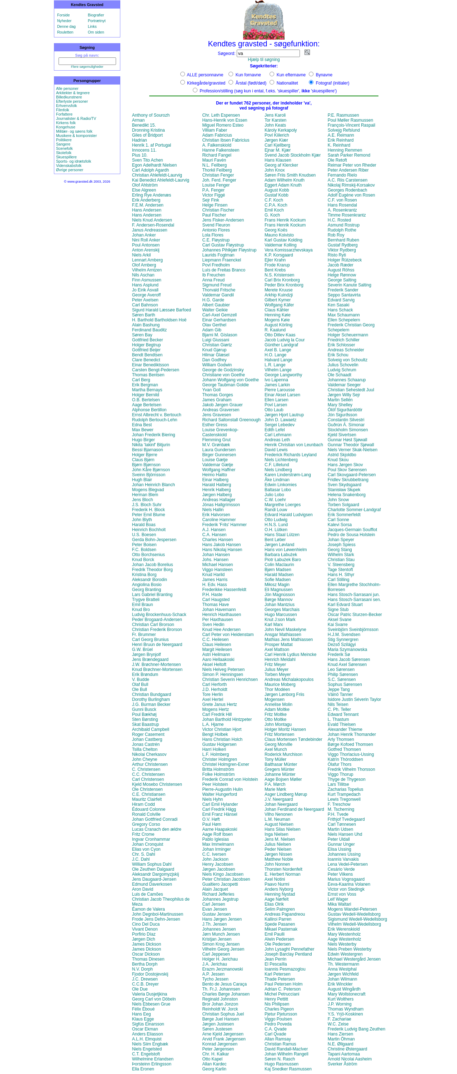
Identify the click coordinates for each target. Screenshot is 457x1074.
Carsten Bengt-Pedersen (155, 369)
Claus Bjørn (143, 459)
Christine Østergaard (347, 1049)
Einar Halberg (215, 479)
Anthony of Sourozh (151, 115)
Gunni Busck (144, 709)
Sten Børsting (145, 719)
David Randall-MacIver (286, 1049)
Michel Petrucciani (282, 994)
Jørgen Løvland (279, 544)
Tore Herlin (212, 694)
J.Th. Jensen (214, 924)
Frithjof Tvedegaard (346, 819)
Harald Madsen (279, 574)
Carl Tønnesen (342, 824)
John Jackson (215, 859)
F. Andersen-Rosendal (153, 225)
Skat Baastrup (145, 724)
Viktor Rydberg (342, 250)
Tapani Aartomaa (344, 1054)
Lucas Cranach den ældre (156, 829)
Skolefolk (63, 153)
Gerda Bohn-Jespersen (154, 539)
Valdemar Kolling (281, 245)
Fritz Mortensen (279, 734)
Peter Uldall (339, 839)
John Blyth (142, 519)
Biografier (96, 15)
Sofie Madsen (278, 579)
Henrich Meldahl (280, 659)
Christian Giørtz (217, 344)
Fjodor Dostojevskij (150, 974)
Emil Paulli (275, 934)
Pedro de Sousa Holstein (351, 534)
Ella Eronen (143, 1069)
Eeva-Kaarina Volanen (349, 884)
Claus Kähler (277, 309)
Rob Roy (336, 235)
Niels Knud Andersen (152, 220)
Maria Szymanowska (347, 649)
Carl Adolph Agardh (150, 170)
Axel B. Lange (278, 349)
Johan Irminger (216, 849)
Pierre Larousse (280, 389)
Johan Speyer (341, 539)
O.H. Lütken (276, 529)
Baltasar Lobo (278, 489)
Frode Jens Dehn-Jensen (156, 919)
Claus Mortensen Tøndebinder (293, 739)
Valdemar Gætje (217, 464)
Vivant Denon (145, 929)
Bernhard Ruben (343, 240)
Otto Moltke (275, 719)
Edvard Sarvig (341, 299)
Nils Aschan (143, 275)
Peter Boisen (144, 544)
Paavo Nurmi (277, 884)
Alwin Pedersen (279, 939)
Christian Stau (341, 559)
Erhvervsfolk (66, 105)
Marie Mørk (275, 789)
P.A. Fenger (213, 190)
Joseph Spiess (342, 544)
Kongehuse (65, 127)
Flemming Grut (216, 439)
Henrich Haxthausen (221, 614)
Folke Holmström (218, 774)
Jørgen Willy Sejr (344, 394)
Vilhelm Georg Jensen (223, 949)
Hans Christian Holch (222, 739)
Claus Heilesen (216, 644)
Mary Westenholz (344, 934)
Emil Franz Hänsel (219, 814)
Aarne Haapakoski (219, 829)
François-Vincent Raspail (351, 125)
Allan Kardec (214, 1064)
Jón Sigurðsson (342, 414)
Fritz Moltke (276, 714)
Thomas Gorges (217, 394)
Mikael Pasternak (281, 929)
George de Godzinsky (222, 369)
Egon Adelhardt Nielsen (154, 165)
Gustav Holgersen (219, 744)
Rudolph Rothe (342, 230)
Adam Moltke (277, 709)
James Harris (214, 579)
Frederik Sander (343, 289)
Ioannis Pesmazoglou (285, 969)
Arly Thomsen (341, 739)
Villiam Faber (214, 130)
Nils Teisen (338, 704)
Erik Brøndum (145, 674)
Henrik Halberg (216, 489)
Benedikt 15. (144, 125)
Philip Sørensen (343, 674)
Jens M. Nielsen (280, 839)
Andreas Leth (277, 439)
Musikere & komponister (76, 135)
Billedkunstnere (69, 97)
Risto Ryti (337, 255)
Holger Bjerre (144, 454)
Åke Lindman (277, 479)
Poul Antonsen (146, 245)
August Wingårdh (344, 989)
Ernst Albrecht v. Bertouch (156, 414)
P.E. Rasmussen (343, 115)
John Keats (275, 125)
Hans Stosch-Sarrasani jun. (354, 594)
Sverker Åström (342, 1064)
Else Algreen (144, 190)
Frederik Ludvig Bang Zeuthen (356, 1029)
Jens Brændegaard (150, 659)
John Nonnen (277, 864)
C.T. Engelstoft (146, 1054)
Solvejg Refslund (344, 130)
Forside (63, 15)
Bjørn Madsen (278, 569)
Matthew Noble (279, 859)
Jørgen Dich (143, 939)
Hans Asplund (145, 285)
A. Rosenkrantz (342, 210)
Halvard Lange (278, 359)
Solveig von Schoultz (347, 359)
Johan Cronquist (147, 844)
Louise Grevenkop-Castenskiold (220, 432)
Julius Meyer (276, 669)
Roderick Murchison (283, 754)
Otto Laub (274, 409)
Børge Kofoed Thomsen (350, 744)
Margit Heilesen (217, 649)
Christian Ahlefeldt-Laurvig (157, 175)
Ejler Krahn (275, 260)
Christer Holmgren (219, 759)
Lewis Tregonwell (344, 799)
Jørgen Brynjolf (146, 654)
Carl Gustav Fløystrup (223, 245)
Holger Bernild (145, 394)
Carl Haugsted (216, 599)
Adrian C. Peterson (283, 989)
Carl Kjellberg (277, 145)
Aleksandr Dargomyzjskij (155, 874)
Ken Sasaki (339, 304)
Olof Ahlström (145, 185)
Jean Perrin (275, 959)
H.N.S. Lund (276, 524)
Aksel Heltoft (214, 664)
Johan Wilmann (342, 979)
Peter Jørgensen (218, 1049)
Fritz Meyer (275, 664)
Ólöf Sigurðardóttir (345, 409)
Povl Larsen (276, 404)
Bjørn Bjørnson (146, 464)
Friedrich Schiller (344, 339)
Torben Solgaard (343, 504)
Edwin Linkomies (281, 484)
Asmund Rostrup (344, 225)
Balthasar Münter (281, 764)
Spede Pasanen (280, 924)
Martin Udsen (340, 829)
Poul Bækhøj (144, 714)
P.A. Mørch (275, 784)
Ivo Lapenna (276, 379)
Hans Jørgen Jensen (222, 919)
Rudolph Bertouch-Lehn (154, 419)
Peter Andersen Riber (348, 170)
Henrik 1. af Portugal (151, 145)
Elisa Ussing (339, 849)
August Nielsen (279, 824)
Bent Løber (275, 539)
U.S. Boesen (144, 534)
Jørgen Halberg (217, 494)
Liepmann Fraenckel (221, 260)
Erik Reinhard (341, 140)
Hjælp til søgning (264, 59)
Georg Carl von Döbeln (154, 999)
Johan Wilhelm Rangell (286, 1054)
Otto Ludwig (276, 519)
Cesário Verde (341, 869)
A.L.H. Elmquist (147, 1039)
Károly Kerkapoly (281, 130)
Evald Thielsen (342, 724)
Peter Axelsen (145, 299)
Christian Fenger (218, 175)
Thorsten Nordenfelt (283, 869)
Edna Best (142, 424)
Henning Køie (278, 314)
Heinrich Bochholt (149, 529)
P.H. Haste (212, 594)
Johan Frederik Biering (153, 434)
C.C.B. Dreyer (145, 984)
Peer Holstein (215, 784)
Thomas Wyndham (346, 1009)
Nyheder (64, 21)
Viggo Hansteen (217, 569)
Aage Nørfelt (276, 899)
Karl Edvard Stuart (345, 604)
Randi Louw (276, 509)
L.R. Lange (275, 364)
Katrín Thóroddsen (345, 759)
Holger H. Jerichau (219, 959)
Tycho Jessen (215, 979)
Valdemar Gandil (218, 294)
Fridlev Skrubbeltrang (348, 479)
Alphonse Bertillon (149, 409)
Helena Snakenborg (347, 494)
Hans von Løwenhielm (286, 549)
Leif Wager (338, 899)
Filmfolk (62, 110)
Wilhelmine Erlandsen (153, 1059)
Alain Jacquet (215, 889)
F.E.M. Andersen (148, 205)
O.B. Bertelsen (146, 399)
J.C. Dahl (141, 859)
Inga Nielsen (276, 834)
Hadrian (139, 140)
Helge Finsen (214, 205)
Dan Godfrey (214, 359)
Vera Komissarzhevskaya (289, 250)
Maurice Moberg (280, 684)
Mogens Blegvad (148, 489)
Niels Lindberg (278, 469)
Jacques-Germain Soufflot (352, 529)
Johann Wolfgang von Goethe (230, 379)
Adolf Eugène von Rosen (351, 195)
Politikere (64, 140)
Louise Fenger (216, 185)
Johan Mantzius (280, 604)
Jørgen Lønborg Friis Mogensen (284, 697)
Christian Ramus (280, 1044)
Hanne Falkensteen (220, 150)
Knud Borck (143, 559)
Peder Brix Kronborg (284, 285)
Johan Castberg (147, 739)
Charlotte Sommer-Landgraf (354, 509)
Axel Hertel (212, 699)
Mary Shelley (340, 404)
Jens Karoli (275, 115)
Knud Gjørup (214, 349)
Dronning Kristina (148, 130)
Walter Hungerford (219, 794)
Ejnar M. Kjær (278, 150)
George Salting (342, 280)
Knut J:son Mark (280, 619)
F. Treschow (339, 804)
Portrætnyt (97, 21)
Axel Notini (275, 879)
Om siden (96, 32)
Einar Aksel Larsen (282, 394)
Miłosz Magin (277, 584)
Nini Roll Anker (146, 240)
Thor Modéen (277, 689)
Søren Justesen (217, 1029)
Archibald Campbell (150, 729)
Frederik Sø (339, 654)
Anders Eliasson (147, 1034)
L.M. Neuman (277, 819)
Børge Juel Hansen (220, 1019)
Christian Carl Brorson (153, 624)
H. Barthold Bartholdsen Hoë (159, 319)
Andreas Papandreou (285, 914)
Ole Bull (139, 689)
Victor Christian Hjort (221, 729)
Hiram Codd (143, 804)
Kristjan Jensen (216, 939)
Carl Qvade (275, 1034)
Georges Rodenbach (347, 190)
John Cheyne (144, 759)
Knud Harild (213, 574)
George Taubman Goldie (225, 384)
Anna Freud (213, 280)
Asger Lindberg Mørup (286, 794)
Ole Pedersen (278, 944)
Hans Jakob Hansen (221, 544)
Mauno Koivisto (279, 235)
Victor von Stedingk (346, 889)
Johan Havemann (219, 609)
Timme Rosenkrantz (347, 215)
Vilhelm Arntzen (147, 270)
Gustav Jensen (216, 914)
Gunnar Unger (341, 844)
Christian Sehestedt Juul (351, 389)
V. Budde (140, 679)
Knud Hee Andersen (221, 629)
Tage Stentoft (340, 569)
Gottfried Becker (147, 339)
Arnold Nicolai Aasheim (350, 1059)
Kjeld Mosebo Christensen (157, 784)
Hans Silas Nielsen (283, 829)
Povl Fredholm (216, 265)
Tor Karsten (275, 120)
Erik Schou (338, 354)
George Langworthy (283, 374)
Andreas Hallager (218, 499)
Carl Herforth (214, 684)
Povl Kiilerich (277, 135)
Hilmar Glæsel (215, 354)
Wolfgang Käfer (279, 304)
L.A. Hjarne (213, 724)
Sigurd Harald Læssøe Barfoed (161, 309)
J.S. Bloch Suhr (147, 504)
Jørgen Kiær (276, 140)
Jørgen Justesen (218, 1024)
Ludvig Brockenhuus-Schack (159, 614)
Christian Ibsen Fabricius (225, 140)
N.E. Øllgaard (340, 1044)
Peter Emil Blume (148, 514)
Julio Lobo (274, 494)
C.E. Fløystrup (216, 240)
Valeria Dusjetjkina (149, 994)
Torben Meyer (278, 674)
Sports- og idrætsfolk (73, 161)
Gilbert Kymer (278, 299)
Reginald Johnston (219, 999)
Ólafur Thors (339, 764)
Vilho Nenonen (279, 814)
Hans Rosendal (342, 205)
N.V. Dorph (142, 969)
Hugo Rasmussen (281, 1064)
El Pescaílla (276, 964)
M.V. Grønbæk (216, 444)
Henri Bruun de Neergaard (157, 644)
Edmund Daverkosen (152, 884)
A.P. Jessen (213, 974)
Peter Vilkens (340, 874)
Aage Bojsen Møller (283, 779)
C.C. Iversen (214, 854)
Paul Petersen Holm (284, 984)
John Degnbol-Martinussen (157, 914)
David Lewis (276, 449)
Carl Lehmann (278, 434)
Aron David (142, 889)
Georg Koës (276, 230)
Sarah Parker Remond (349, 155)
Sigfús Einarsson (148, 1024)
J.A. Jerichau (214, 964)
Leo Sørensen (341, 669)
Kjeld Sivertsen (342, 434)
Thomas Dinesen (148, 959)
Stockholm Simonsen (348, 429)
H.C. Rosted (339, 220)
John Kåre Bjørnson (151, 469)
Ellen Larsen (276, 399)
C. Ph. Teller (339, 709)
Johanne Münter (280, 774)
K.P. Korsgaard (279, 255)
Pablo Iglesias (215, 839)
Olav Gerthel (214, 324)
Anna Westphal (342, 969)
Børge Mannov (279, 599)
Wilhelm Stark (341, 554)
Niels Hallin (213, 509)
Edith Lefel (275, 429)
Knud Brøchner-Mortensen (157, 669)
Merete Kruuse (279, 289)
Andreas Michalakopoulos (289, 679)
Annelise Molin (278, 704)
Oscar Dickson (146, 954)
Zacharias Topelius (345, 789)
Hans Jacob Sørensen (349, 659)
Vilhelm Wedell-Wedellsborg (354, 924)
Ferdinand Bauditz (149, 329)
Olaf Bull (140, 684)
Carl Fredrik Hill (217, 714)
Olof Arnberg (144, 265)
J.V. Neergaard (279, 799)
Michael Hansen (217, 564)
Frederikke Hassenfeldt (224, 589)
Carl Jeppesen (216, 954)
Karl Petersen (278, 974)
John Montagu (278, 724)
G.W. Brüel (142, 649)
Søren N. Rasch (280, 1059)
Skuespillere (66, 157)
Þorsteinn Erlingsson (151, 1064)
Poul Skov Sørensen (347, 469)
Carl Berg (141, 379)
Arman (138, 120)
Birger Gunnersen (219, 454)
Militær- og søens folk (74, 131)
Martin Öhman (341, 1039)
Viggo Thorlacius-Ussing (351, 754)
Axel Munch (276, 749)
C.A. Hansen (214, 534)
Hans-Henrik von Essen (224, 120)
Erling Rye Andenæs (151, 195)
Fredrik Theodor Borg (152, 569)
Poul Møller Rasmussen (350, 120)
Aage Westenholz (344, 939)
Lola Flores (212, 235)
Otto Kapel (212, 1059)
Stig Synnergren (343, 639)
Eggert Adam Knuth (283, 185)
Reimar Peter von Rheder (352, 165)
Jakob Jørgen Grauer (222, 404)
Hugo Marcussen (281, 614)
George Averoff (146, 294)
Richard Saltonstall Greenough (231, 419)
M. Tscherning (341, 809)
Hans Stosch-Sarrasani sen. (354, 599)
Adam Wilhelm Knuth (285, 180)
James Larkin (277, 384)
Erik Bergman (145, 384)
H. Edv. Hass (214, 584)
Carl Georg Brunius (150, 639)
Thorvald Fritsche (218, 289)
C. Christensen (146, 769)
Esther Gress (214, 424)
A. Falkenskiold (216, 145)
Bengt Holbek (215, 734)
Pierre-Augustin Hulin (222, 789)
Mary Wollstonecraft (347, 994)
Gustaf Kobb (276, 195)
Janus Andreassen (149, 230)
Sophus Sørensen (345, 684)
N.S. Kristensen (279, 275)
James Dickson (146, 944)
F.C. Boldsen (144, 549)
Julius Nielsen (278, 844)
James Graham (216, 399)
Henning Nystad (280, 894)
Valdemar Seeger (344, 384)
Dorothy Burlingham (151, 699)
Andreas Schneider (346, 349)
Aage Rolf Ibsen (217, 834)
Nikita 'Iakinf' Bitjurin (151, 444)
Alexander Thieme (345, 729)
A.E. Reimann (341, 135)
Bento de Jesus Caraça (224, 984)
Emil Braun (142, 604)
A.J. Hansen (213, 529)
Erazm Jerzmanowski (222, 969)
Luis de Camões (147, 894)
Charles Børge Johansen (226, 994)
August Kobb (277, 190)
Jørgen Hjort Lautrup (284, 414)
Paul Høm (211, 824)
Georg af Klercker (281, 165)
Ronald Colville (146, 814)
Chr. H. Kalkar (215, 1054)
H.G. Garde (213, 299)
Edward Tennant (343, 714)
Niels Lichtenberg (281, 459)
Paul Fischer (214, 215)
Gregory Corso (146, 824)
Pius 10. (139, 155)
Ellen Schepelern (344, 319)
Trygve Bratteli (146, 599)
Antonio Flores (216, 230)
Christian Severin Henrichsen (229, 679)
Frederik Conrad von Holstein (230, 779)
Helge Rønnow (342, 275)
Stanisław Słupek (344, 489)
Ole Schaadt (339, 374)
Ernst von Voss (342, 894)
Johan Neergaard (281, 804)
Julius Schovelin (343, 364)
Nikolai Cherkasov (149, 754)
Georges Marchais (282, 609)
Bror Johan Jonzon (220, 1004)
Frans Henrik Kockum (285, 220)
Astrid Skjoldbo (342, 454)
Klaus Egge (143, 1019)
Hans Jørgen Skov (345, 464)
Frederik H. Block (148, 509)
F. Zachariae (339, 1019)
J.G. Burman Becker (151, 704)
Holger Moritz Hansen (285, 729)
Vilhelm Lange (278, 369)
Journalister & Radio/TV (76, 118)
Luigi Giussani (215, 339)
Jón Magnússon (280, 594)
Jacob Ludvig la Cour (285, 339)
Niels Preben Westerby (350, 949)
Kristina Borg (144, 574)
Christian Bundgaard (151, 694)
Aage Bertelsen (146, 404)
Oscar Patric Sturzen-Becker (355, 614)
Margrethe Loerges (283, 504)
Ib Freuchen (213, 275)
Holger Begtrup (146, 344)
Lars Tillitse (338, 784)
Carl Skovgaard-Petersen (352, 474)
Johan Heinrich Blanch (153, 484)
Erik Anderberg (146, 200)
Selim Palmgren (280, 909)
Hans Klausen (278, 160)
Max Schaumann (344, 314)
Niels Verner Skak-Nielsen (352, 449)
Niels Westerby (342, 944)
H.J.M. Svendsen (344, 634)
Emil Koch (274, 210)
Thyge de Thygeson (347, 779)
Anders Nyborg (279, 889)
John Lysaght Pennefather (290, 949)
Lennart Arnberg (147, 260)
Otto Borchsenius (148, 554)
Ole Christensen (147, 789)
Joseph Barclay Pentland (288, 954)
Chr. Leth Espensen (221, 115)
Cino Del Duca (146, 924)
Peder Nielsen (278, 849)
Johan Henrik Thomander (352, 734)
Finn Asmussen (146, 280)
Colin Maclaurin (279, 564)
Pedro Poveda (278, 1024)
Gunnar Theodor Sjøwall (351, 444)
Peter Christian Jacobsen (226, 879)
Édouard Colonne (148, 809)
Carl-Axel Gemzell (219, 314)
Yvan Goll (211, 389)
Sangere (63, 144)
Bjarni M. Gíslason (219, 334)
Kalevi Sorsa (340, 524)
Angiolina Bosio (147, 584)
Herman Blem (145, 494)
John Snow (338, 499)
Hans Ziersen (340, 1034)
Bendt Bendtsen (147, 354)
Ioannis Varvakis (343, 859)
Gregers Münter (280, 769)
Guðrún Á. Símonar (346, 424)
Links (92, 26)
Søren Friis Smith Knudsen (290, 175)
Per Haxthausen (217, 619)
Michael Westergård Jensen (354, 959)
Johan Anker (144, 235)
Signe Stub (338, 609)
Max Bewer (143, 429)
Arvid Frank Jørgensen (223, 1039)
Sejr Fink (210, 200)
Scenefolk (64, 148)
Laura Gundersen (218, 449)
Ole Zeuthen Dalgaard (153, 869)
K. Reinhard (339, 145)
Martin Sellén (340, 399)
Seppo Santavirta (344, 294)
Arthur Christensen (150, 764)
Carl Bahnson (145, 304)
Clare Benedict (146, 359)
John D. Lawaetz (280, 419)
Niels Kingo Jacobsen (222, 874)
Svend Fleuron (216, 225)
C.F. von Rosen (342, 200)
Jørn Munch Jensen (221, 934)
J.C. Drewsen (145, 979)
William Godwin (217, 364)
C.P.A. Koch (276, 205)
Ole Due (140, 989)
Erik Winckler (340, 984)
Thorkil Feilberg (217, 170)
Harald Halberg (216, 484)
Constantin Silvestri (346, 419)
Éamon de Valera (148, 909)
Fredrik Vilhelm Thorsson (351, 769)
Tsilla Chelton (144, 749)
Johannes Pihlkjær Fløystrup (229, 250)
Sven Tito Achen (147, 160)
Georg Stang (340, 549)
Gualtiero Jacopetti (220, 884)
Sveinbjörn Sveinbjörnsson (353, 629)
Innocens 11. (144, 150)
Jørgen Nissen (278, 854)
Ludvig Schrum (342, 369)
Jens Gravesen (216, 414)
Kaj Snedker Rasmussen (288, 1069)
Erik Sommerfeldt (344, 514)
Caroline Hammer (219, 519)
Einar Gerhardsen (219, 319)
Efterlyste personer (72, 101)
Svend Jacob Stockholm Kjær (293, 155)
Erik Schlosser (341, 344)
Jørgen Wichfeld (343, 974)
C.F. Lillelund (277, 464)
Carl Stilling (339, 579)
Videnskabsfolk (68, 165)
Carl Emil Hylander (220, 804)
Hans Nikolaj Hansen (222, 549)
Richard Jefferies (218, 894)
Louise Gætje (214, 459)
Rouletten (65, 32)
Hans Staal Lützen (282, 534)
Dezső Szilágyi (342, 644)
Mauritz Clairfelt (147, 799)
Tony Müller (275, 759)
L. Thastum (338, 719)
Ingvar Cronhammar (151, 839)
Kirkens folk (66, 123)
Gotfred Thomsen (344, 749)
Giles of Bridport (147, 135)
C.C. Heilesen (215, 639)
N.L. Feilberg (214, 165)
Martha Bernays (147, 389)
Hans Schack (340, 309)
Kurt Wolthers (340, 999)
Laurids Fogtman (218, 255)
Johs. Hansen (215, 559)
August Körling (278, 324)
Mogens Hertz (215, 709)
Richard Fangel (216, 155)
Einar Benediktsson (150, 364)
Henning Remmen (345, 150)
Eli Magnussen (279, 589)
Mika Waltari (339, 904)
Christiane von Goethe (223, 374)
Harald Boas (144, 524)
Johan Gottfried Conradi (154, 819)
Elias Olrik (274, 904)
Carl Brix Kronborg (282, 280)
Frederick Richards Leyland (291, 454)
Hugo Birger (143, 439)
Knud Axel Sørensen (347, 664)
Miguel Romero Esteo (222, 125)
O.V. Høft (211, 819)
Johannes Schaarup (347, 379)
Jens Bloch (142, 499)
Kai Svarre (338, 624)
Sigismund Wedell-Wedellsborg (357, 919)
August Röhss (341, 270)
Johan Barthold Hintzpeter (227, 719)
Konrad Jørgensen (219, 1044)
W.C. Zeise (338, 1024)
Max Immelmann (218, 844)
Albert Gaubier (216, 304)
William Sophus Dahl (152, 864)
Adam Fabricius (217, 135)
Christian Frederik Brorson (157, 629)
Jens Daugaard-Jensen (154, 879)
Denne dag (66, 26)
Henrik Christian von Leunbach (294, 444)
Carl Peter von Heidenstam (227, 634)
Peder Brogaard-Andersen (157, 619)
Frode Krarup (277, 265)
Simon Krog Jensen (221, 944)
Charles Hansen (217, 539)
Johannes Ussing (344, 854)
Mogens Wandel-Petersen (352, 909)
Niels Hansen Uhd (345, 834)
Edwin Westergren (345, 954)
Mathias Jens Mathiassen (289, 639)
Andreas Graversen (220, 409)
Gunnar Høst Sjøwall (347, 439)
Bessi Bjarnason (147, 449)
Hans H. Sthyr (341, 574)
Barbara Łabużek (281, 554)
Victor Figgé (213, 195)
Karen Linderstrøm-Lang (288, 474)
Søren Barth (143, 314)
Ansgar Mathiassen (283, 634)
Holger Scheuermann (348, 334)
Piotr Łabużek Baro (283, 559)
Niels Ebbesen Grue (151, 1004)
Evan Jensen (214, 909)
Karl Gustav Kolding (283, 240)
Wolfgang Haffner (218, 469)
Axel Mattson (277, 649)
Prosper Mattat (279, 644)
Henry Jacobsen (217, 864)
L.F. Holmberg (215, 754)
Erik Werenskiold (344, 929)
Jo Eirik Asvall (145, 289)
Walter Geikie (215, 309)
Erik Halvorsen (216, 514)
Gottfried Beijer (146, 349)
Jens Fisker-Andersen (223, 220)
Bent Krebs (275, 270)
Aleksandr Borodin (149, 579)
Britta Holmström (218, 769)
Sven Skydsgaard (344, 484)
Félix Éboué (143, 1009)
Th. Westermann (343, 964)
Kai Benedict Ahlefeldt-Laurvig (160, 180)
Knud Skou (338, 459)
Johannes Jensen (219, 929)
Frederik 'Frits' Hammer (224, 524)
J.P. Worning (340, 1004)
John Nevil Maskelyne (285, 629)
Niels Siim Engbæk (150, 1044)
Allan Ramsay (278, 1039)
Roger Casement (148, 734)
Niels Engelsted (147, 1049)
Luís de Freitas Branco (223, 270)
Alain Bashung (146, 324)
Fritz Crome (143, 834)
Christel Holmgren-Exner (225, 764)
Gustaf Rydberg (343, 245)
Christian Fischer (218, 210)
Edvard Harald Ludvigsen (289, 514)
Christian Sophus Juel (223, 1014)
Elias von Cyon (146, 849)
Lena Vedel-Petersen (348, 864)
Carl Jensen (213, 904)
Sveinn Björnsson (148, 474)
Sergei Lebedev (280, 424)
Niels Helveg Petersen (223, 669)
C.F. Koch (274, 200)
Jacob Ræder (340, 265)
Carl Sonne (338, 519)
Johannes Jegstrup (220, 899)
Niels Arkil (141, 255)
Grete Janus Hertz (219, 704)
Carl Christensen (148, 779)
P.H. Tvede (338, 814)
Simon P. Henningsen (222, 674)
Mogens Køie (277, 319)
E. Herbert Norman (283, 874)
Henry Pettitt (276, 999)
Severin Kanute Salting (349, 285)
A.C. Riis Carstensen (347, 180)
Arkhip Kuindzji (279, 294)
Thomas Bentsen (148, 374)
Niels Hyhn (212, 799)
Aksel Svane (340, 619)
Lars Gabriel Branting (152, 594)
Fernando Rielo (342, 175)
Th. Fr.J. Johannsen (221, 989)
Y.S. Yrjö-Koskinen (345, 1014)
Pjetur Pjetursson (281, 1014)
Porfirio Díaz (144, 934)
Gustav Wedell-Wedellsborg (354, 914)
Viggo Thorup (340, 774)
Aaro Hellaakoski (218, 659)
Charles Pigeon (279, 1009)
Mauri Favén (214, 160)
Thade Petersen (280, 979)
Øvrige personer (69, 170)
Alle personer (67, 88)
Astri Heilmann (216, 654)
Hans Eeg (141, 1014)
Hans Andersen (146, 210)
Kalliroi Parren (278, 919)
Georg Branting (146, 589)
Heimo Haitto (214, 474)
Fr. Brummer (144, 634)
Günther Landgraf (281, 344)
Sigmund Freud (216, 285)
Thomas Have (215, 604)
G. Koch (272, 215)
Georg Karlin (214, 1069)
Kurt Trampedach (344, 794)
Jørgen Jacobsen (218, 869)
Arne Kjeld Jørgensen (222, 1034)
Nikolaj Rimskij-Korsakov (351, 185)
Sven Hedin (213, 624)
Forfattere (64, 114)
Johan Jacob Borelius (152, 564)
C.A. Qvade (276, 1029)
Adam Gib (211, 329)
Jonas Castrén (146, 744)
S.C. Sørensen (342, 679)
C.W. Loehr (275, 499)
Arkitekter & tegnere (73, 93)
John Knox (275, 170)
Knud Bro (141, 609)
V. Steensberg (341, 564)
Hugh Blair (142, 479)
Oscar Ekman (145, 1029)
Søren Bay (142, 334)
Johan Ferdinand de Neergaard (294, 809)
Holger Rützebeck (345, 260)
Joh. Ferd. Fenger (219, 180)
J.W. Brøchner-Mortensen (156, 664)
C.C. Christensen (148, 774)
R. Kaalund (275, 329)
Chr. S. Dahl (143, 854)
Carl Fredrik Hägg (219, 809)
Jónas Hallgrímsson (221, 504)
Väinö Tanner (340, 694)
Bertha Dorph (144, 964)
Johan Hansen (216, 554)
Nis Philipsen (277, 1004)
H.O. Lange (275, 354)
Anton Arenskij (146, 250)
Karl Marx (274, 624)
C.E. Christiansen (148, 794)
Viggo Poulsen (278, 1019)
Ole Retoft (337, 160)
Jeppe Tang (339, 689)
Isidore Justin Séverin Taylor (354, 699)
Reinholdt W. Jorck (220, 1009)
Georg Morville (278, 744)
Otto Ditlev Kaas (280, 334)
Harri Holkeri (214, 749)
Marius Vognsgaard (346, 879)
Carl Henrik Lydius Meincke (291, 654)
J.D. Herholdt (214, 689)
